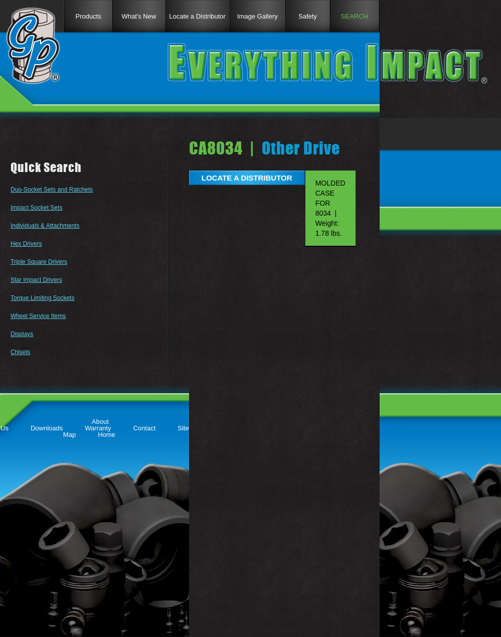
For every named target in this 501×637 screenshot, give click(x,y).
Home (106, 434)
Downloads (47, 428)
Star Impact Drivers (36, 279)
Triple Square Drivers (39, 261)
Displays (22, 334)
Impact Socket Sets (36, 207)
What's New (138, 16)
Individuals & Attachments (45, 225)
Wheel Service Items (38, 316)
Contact (144, 428)
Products (88, 16)
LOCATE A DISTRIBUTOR (247, 178)
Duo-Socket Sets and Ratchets (52, 189)
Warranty (98, 428)
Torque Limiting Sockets (42, 297)
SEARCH (354, 16)
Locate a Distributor (197, 16)
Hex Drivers (26, 243)
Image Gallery (257, 16)
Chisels (20, 352)
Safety (307, 16)
